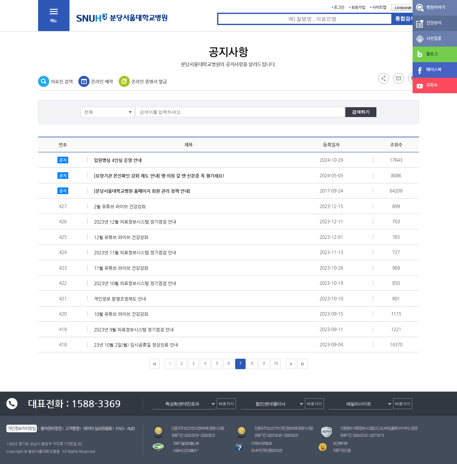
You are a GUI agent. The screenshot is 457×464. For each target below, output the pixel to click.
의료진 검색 (62, 81)
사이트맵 (379, 7)
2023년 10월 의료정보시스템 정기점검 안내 (136, 283)
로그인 (339, 7)
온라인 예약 (102, 81)
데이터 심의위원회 (97, 428)
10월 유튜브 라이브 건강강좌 (122, 314)
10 (276, 363)
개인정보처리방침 (22, 428)
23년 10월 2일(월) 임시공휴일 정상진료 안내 (137, 344)
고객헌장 (72, 428)
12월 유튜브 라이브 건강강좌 (122, 237)
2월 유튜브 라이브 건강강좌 (121, 206)
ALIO (131, 428)
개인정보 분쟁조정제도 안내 (121, 298)
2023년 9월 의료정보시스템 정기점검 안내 (135, 329)
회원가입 (358, 7)
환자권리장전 (51, 428)
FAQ (119, 428)
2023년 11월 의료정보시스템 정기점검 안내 (136, 252)
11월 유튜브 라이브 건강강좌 (122, 268)
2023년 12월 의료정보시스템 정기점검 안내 (136, 221)
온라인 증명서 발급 (149, 81)
